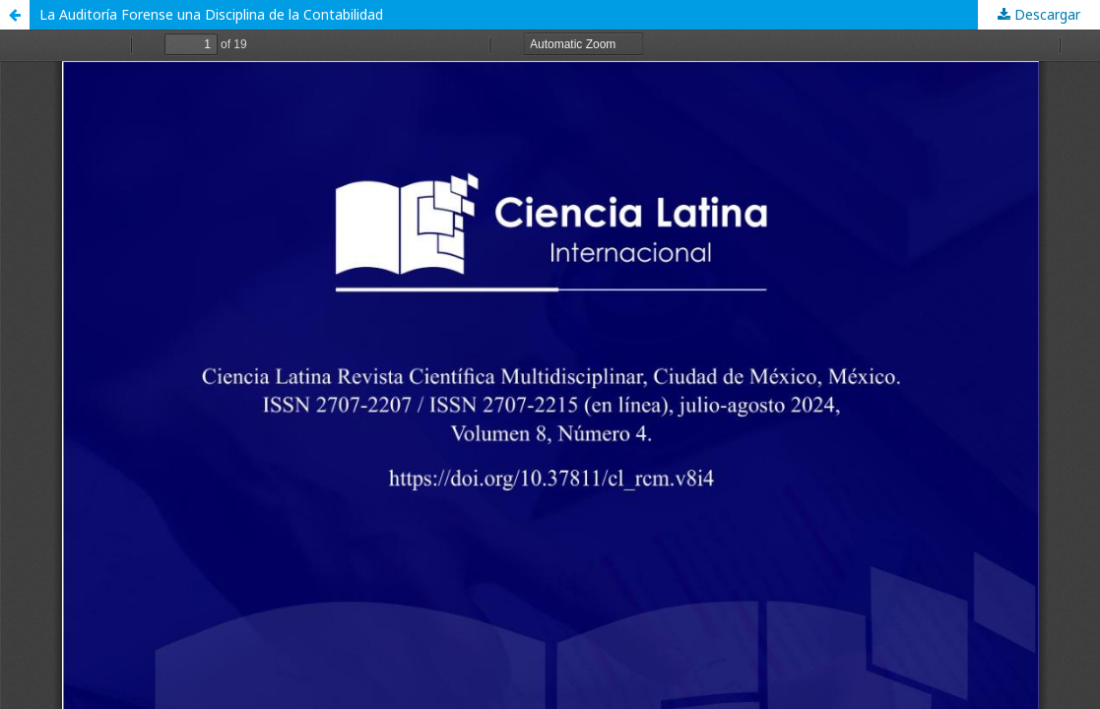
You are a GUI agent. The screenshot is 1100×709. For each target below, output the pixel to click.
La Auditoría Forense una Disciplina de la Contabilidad (211, 14)
